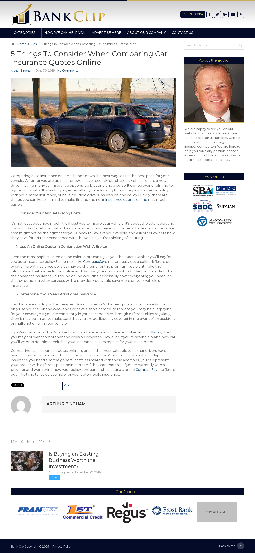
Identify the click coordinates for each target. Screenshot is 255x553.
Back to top (231, 545)
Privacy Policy (62, 546)
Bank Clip (17, 546)
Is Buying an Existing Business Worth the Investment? (74, 460)
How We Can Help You (65, 33)
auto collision (149, 332)
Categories (24, 33)
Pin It (67, 385)
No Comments (67, 70)
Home (21, 44)
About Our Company (146, 33)
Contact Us (182, 33)
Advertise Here (106, 33)
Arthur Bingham (22, 70)
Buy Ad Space (217, 512)
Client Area (193, 14)
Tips (34, 44)
